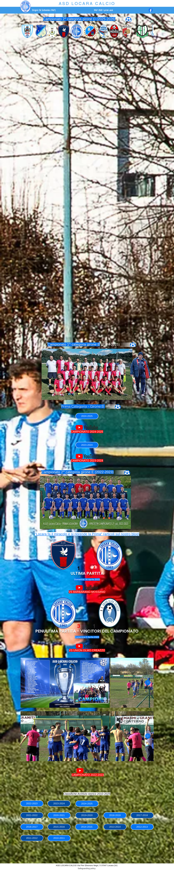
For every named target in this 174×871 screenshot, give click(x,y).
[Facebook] (150, 10)
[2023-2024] (86, 445)
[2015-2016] (59, 827)
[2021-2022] (31, 815)
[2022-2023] (31, 803)
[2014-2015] (86, 827)
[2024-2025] (86, 416)
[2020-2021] (59, 815)
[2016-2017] (31, 827)
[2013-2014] (114, 827)
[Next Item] (147, 682)
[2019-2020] (86, 815)
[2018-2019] (114, 815)
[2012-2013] (142, 827)
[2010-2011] (59, 838)
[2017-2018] (142, 815)
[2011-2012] (31, 838)
